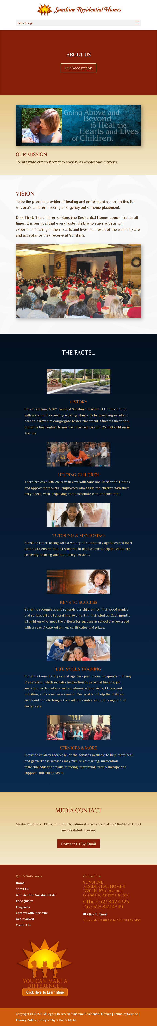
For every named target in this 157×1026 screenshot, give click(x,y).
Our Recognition (78, 73)
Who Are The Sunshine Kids (36, 895)
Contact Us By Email (78, 844)
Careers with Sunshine (32, 913)
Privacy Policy (26, 1020)
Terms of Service (126, 1014)
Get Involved (25, 919)
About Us (22, 889)
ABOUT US (78, 60)
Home (20, 883)
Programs (23, 907)
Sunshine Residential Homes (91, 1014)
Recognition (24, 901)
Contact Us (24, 925)
